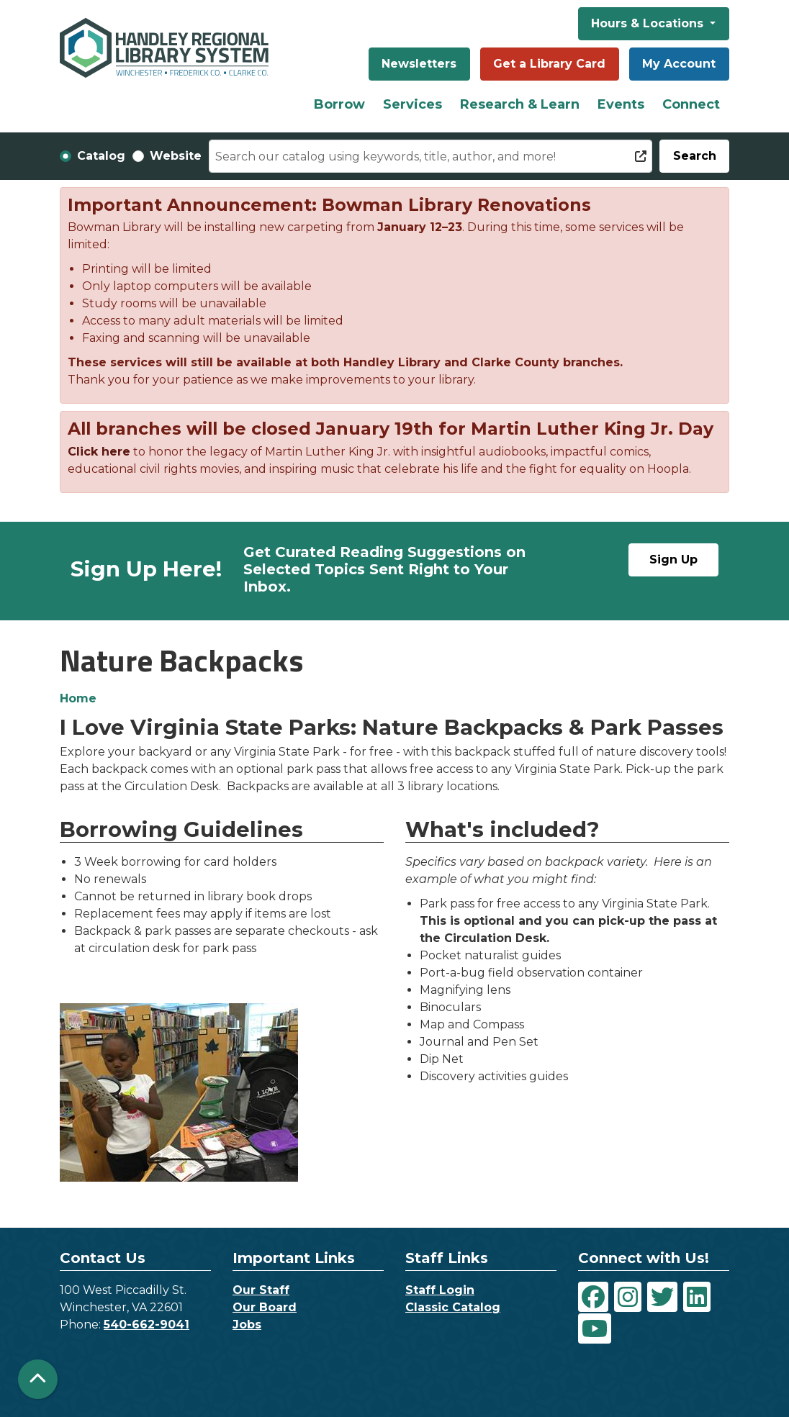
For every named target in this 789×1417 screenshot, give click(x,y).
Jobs (247, 1324)
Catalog (101, 156)
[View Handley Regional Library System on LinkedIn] (697, 1297)
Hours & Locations (649, 23)
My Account (679, 64)
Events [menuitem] (621, 104)
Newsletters (419, 64)
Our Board (265, 1307)
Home (78, 698)
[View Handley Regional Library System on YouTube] (594, 1328)
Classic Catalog (452, 1307)
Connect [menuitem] (691, 104)
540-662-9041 (146, 1324)
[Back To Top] (38, 1379)
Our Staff (261, 1290)
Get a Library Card (549, 64)
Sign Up (673, 559)
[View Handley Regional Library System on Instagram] (627, 1297)
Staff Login (439, 1290)
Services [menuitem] (412, 104)
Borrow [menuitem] (339, 104)
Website (176, 156)
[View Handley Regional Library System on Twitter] (662, 1297)
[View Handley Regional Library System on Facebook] (593, 1297)
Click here (99, 451)
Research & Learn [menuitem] (520, 104)
